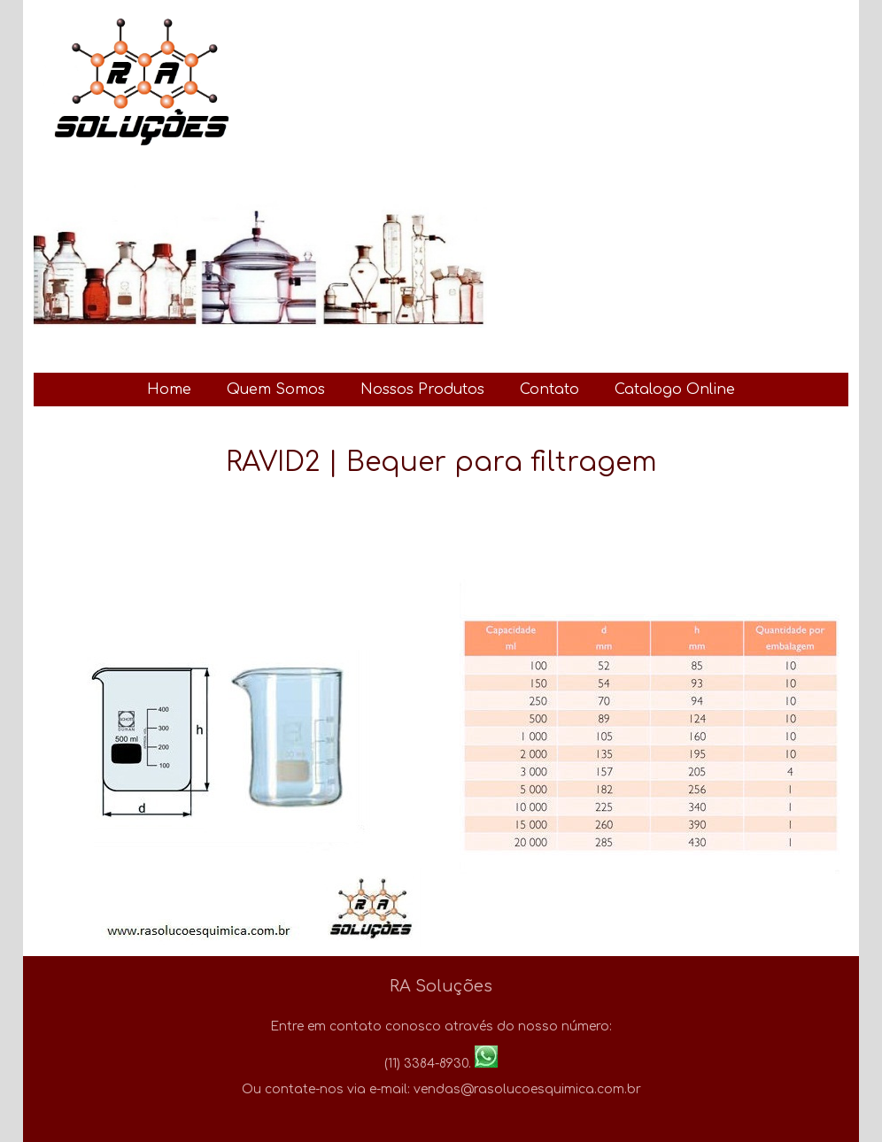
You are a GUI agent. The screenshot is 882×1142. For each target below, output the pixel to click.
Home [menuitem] (169, 389)
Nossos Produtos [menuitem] (422, 389)
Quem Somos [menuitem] (276, 389)
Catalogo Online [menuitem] (675, 389)
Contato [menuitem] (549, 389)
